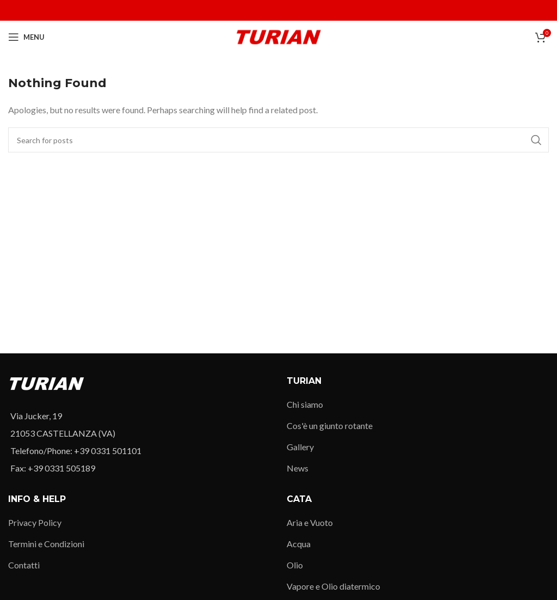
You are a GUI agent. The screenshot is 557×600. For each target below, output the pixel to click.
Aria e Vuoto (310, 522)
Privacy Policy (34, 522)
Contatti (24, 565)
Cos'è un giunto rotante (330, 425)
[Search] (278, 139)
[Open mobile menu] (26, 37)
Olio (295, 565)
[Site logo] (278, 35)
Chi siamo (305, 404)
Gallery (300, 447)
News (297, 468)
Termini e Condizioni (46, 543)
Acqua (299, 543)
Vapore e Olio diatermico (333, 586)
